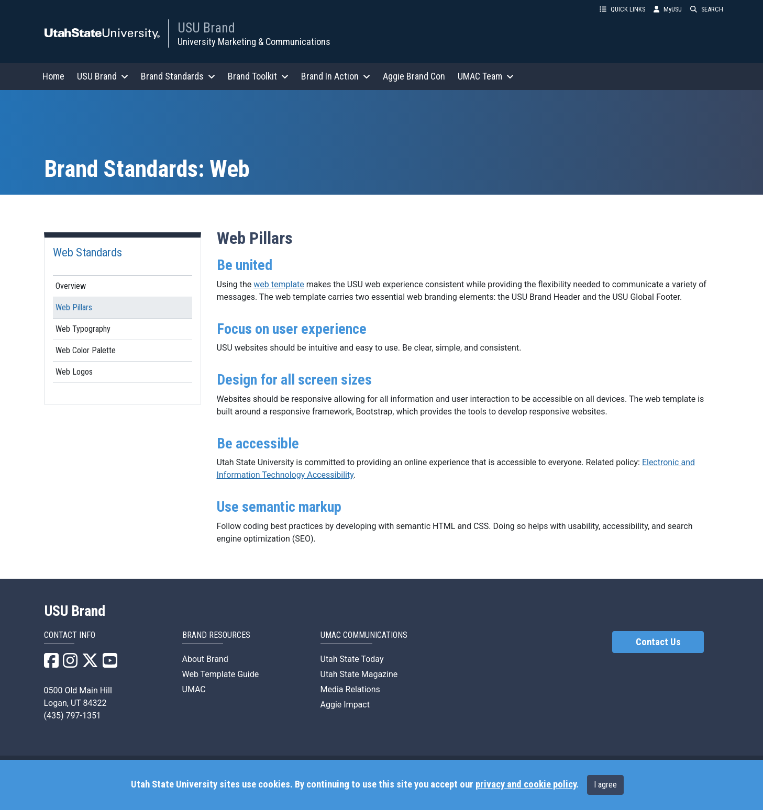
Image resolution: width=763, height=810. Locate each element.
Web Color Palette (86, 350)
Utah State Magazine (359, 674)
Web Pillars (74, 307)
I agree (605, 785)
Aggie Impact (345, 705)
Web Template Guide (220, 674)
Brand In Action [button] (335, 76)
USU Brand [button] (102, 76)
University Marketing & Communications (254, 41)
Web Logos (74, 372)
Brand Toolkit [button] (258, 76)
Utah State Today (352, 659)
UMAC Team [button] (486, 76)
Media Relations (350, 689)
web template (278, 284)
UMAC (194, 689)
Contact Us (658, 642)
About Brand (205, 659)
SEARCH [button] (706, 9)
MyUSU (668, 9)
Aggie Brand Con (414, 76)
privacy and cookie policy (526, 784)
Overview (71, 286)
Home (53, 76)
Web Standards (87, 252)
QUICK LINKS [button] (622, 9)
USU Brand (206, 28)
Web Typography (83, 329)
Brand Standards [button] (178, 76)
